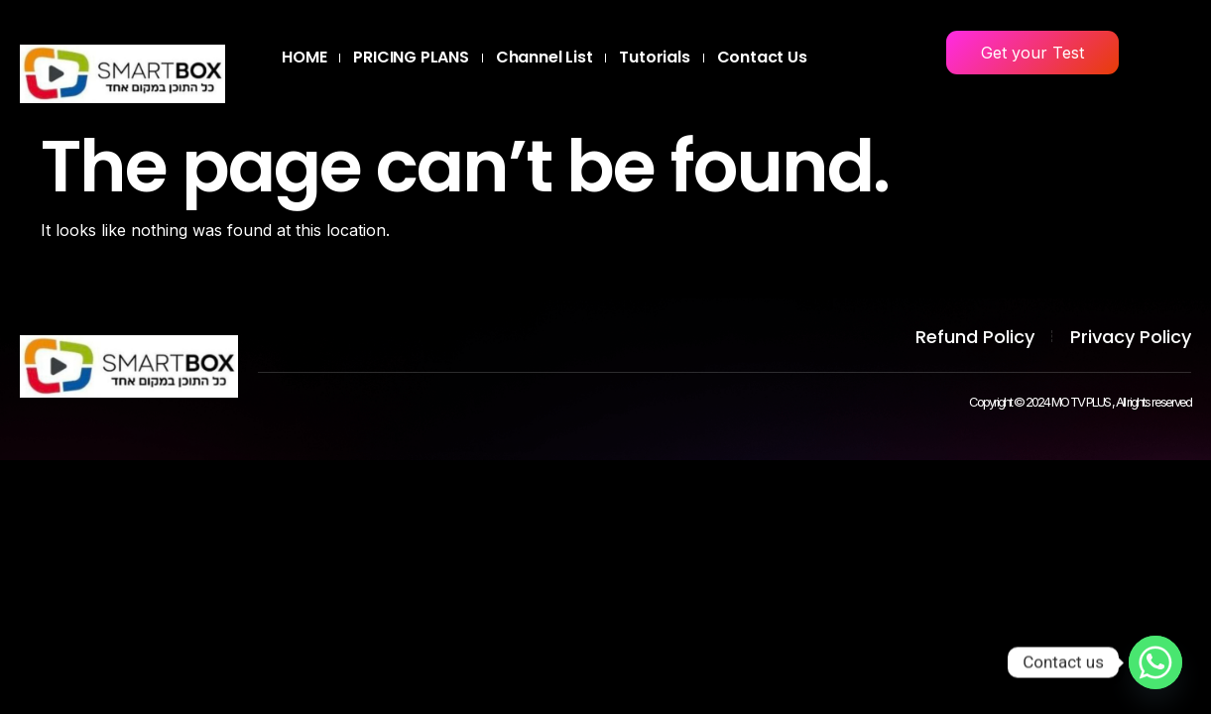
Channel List (544, 57)
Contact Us (762, 57)
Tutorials (654, 57)
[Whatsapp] (1155, 662)
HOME (304, 57)
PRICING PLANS (410, 57)
